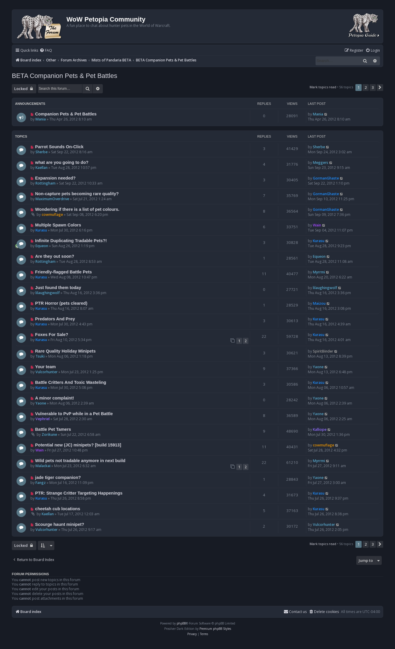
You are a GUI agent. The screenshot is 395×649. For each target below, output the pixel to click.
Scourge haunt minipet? (59, 524)
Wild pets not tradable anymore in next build (80, 460)
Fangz (40, 482)
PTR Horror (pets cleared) (61, 303)
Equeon (41, 245)
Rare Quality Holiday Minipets (65, 351)
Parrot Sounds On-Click (59, 146)
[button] (380, 87)
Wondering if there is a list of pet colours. (77, 209)
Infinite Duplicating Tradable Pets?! (71, 240)
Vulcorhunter (46, 371)
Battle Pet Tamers (53, 429)
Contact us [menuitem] (295, 611)
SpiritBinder (323, 351)
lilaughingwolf (47, 292)
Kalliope (319, 429)
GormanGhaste (326, 178)
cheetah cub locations (57, 508)
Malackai (43, 465)
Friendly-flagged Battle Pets (63, 272)
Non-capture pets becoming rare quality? (77, 193)
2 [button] (366, 87)
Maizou (319, 303)
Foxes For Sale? (51, 334)
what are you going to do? (62, 162)
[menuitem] (46, 51)
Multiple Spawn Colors (58, 225)
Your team (45, 366)
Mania (40, 119)
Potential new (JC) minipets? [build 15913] (78, 445)
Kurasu (41, 230)
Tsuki (40, 356)
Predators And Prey (55, 319)
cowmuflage (52, 214)
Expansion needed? (55, 178)
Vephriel (42, 418)
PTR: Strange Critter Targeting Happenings (79, 493)
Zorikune (49, 434)
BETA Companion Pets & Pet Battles (64, 75)
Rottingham (45, 183)
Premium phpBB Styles (215, 629)
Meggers (320, 162)
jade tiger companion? (58, 477)
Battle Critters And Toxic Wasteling (70, 382)
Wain (317, 225)
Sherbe (41, 151)
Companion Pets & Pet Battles (66, 114)
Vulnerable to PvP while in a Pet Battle (74, 413)
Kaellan (41, 167)
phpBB (181, 623)
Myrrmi (319, 272)
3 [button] (373, 87)
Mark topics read (323, 87)
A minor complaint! (54, 398)
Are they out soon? (54, 256)
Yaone (318, 366)
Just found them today (58, 287)
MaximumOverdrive (52, 198)
